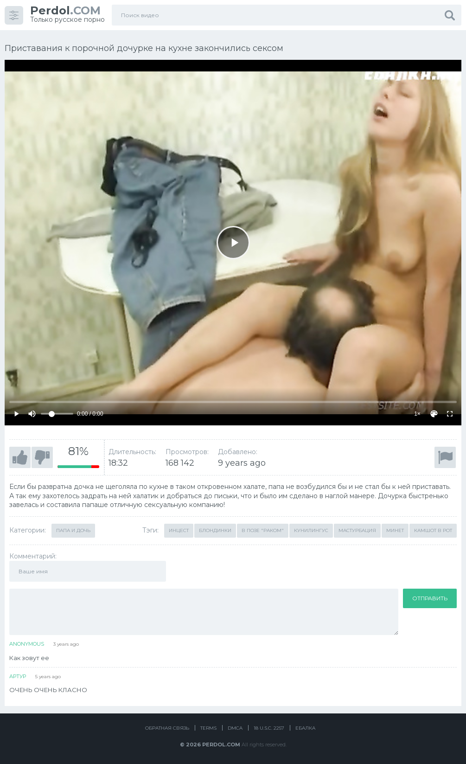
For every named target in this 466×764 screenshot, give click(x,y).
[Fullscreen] (450, 414)
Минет (395, 530)
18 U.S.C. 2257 (269, 728)
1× (417, 414)
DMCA (235, 728)
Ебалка (305, 728)
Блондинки (215, 530)
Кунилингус (311, 530)
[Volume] (57, 414)
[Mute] (32, 414)
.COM (65, 10)
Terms (208, 728)
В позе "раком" (263, 530)
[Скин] (434, 414)
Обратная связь (167, 728)
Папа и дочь (73, 530)
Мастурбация (357, 530)
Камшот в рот (433, 530)
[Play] (233, 242)
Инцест (179, 530)
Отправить (429, 598)
